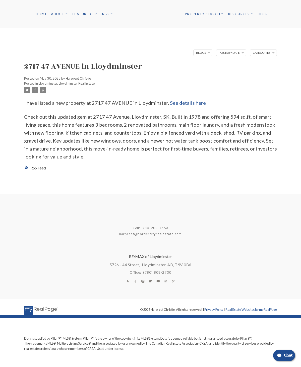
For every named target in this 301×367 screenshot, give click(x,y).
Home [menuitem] (41, 14)
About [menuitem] (57, 14)
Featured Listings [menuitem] (91, 14)
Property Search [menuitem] (202, 14)
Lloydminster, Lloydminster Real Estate (67, 83)
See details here (188, 103)
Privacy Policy (214, 310)
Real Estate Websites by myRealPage (251, 310)
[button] (127, 281)
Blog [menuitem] (263, 14)
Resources (239, 14)
